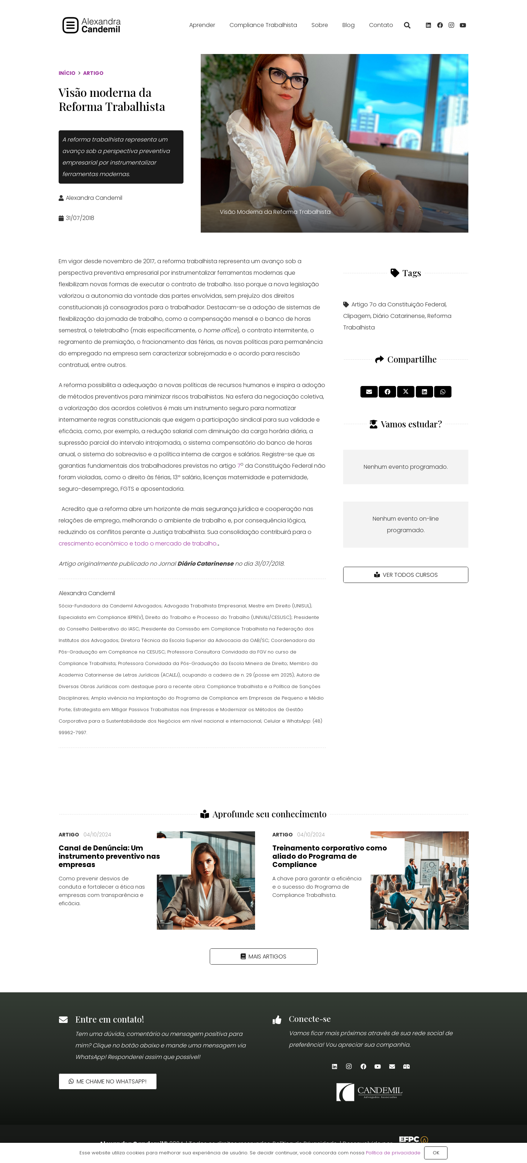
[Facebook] (440, 27)
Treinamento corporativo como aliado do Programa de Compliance (329, 856)
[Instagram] (451, 27)
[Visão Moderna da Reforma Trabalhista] (334, 143)
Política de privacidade (393, 1152)
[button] (407, 27)
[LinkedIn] (428, 27)
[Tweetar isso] (405, 392)
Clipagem (357, 316)
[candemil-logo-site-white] (370, 1092)
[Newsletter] (406, 1066)
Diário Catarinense (399, 316)
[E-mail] (392, 1066)
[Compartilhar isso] (387, 392)
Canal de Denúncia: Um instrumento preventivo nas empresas (109, 856)
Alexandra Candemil (94, 198)
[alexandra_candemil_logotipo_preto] (103, 27)
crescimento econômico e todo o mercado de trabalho (138, 543)
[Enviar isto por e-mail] (369, 392)
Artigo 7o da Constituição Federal (398, 304)
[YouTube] (463, 27)
